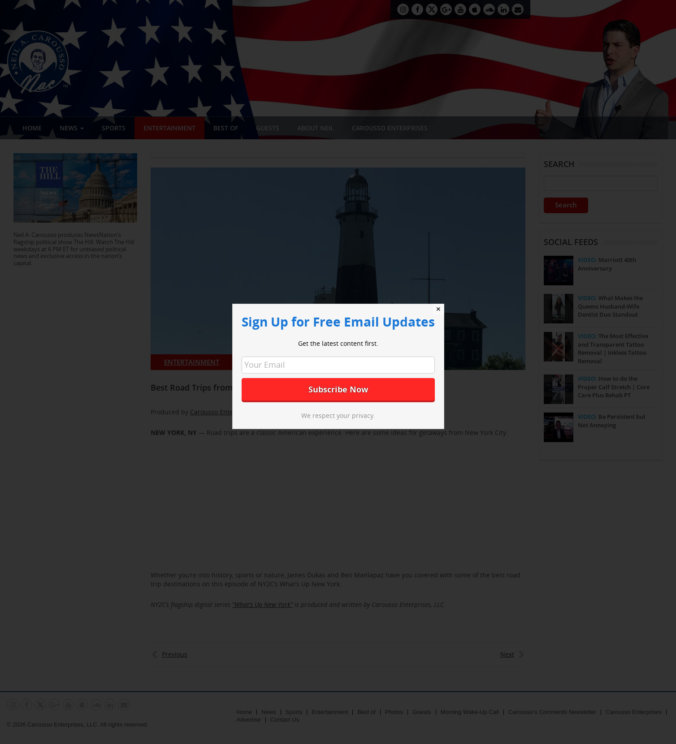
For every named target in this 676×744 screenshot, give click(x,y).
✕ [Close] (438, 309)
